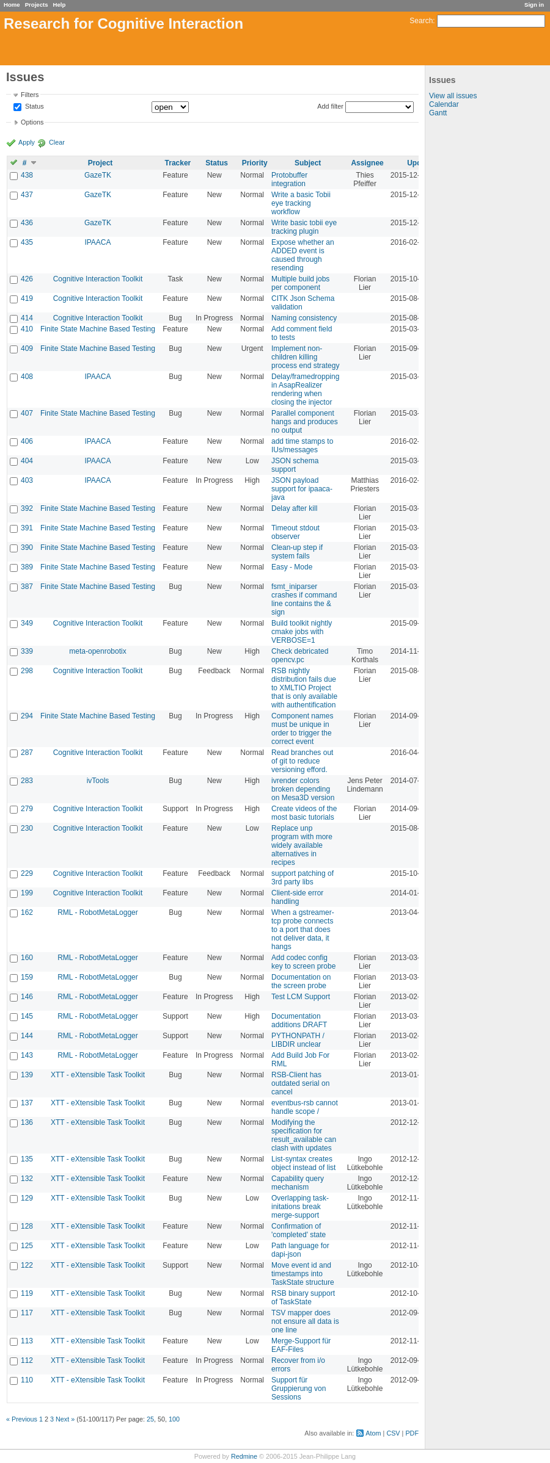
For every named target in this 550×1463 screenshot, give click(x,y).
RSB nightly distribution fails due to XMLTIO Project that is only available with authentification (304, 687)
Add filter (330, 106)
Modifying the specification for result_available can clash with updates (303, 1135)
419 (27, 298)
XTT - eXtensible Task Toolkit (98, 1075)
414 (27, 318)
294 (27, 716)
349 (27, 623)
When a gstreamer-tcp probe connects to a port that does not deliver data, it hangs (302, 929)
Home (12, 4)
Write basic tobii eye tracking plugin (304, 227)
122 (27, 1265)
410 (27, 329)
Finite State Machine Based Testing (97, 329)
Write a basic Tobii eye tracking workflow (301, 203)
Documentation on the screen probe (301, 981)
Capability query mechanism (297, 1182)
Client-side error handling (297, 897)
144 (27, 1035)
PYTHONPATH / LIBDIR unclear (297, 1040)
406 (27, 441)
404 (27, 461)
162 (27, 912)
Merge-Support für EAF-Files (301, 1345)
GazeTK (97, 175)
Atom (373, 1433)
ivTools (98, 780)
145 (27, 1016)
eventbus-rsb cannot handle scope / (304, 1107)
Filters (29, 94)
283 (27, 780)
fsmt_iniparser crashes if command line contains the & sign (304, 599)
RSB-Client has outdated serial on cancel (300, 1083)
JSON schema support (294, 465)
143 (27, 1055)
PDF (412, 1433)
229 (27, 873)
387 (27, 586)
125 (27, 1245)
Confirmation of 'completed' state (298, 1230)
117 (27, 1313)
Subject (308, 163)
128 (27, 1226)
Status (33, 106)
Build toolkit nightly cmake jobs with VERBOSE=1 (301, 632)
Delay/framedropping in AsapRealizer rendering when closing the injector (305, 389)
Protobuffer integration (289, 179)
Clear (57, 142)
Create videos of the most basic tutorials (304, 813)
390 (27, 547)
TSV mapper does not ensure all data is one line (305, 1321)
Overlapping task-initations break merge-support (300, 1206)
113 (27, 1341)
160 (27, 957)
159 (27, 977)
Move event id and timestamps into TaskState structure (302, 1274)
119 (27, 1293)
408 (27, 376)
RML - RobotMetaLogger (97, 912)
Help (59, 4)
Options (32, 122)
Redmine (244, 1456)
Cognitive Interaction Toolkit (98, 279)
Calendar (444, 104)
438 (27, 175)
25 (150, 1419)
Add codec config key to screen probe (303, 961)
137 (27, 1103)
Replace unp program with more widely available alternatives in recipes (301, 845)
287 (27, 752)
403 (27, 480)
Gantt (438, 113)
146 (27, 996)
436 (27, 223)
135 (27, 1159)
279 (27, 808)
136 (27, 1122)
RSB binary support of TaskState (303, 1297)
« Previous (21, 1419)
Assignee (367, 163)
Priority (255, 163)
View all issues (453, 96)
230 (27, 828)
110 (27, 1380)
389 (27, 567)
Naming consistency (304, 318)
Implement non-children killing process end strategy (305, 357)
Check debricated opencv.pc (299, 655)
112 (27, 1360)
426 (27, 279)
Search (421, 20)
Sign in (534, 4)
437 (27, 194)
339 (27, 651)
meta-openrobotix (97, 651)
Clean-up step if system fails (297, 551)
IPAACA (97, 242)
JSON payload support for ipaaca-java (301, 489)
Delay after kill (294, 508)
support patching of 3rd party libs (302, 877)
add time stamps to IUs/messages (302, 445)
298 (27, 670)
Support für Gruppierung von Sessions (298, 1388)
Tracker (178, 163)
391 (27, 528)
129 (27, 1198)
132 (27, 1178)
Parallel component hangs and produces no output (304, 422)
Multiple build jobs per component (300, 283)
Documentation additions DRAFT (299, 1020)
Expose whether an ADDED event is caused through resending (302, 255)
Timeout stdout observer (295, 532)
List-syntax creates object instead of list (303, 1163)
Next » (65, 1419)
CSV (393, 1433)
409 (27, 348)
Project (100, 163)
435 (27, 242)
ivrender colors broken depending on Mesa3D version (302, 789)
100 (174, 1419)
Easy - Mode (291, 567)
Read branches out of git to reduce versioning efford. (302, 761)
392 (27, 508)
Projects (36, 4)
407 (27, 413)
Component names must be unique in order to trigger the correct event (302, 729)
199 (27, 893)
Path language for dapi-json (300, 1250)
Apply (26, 142)
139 (27, 1075)
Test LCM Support (300, 996)
